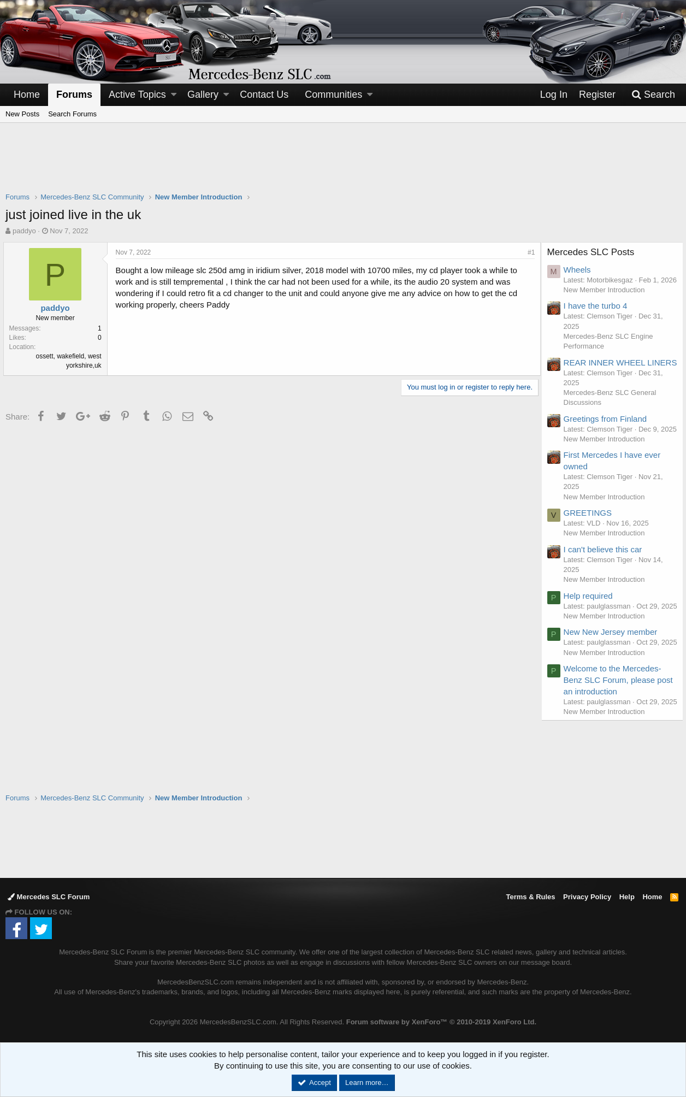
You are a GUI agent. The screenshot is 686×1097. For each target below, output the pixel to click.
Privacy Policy (587, 897)
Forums (74, 94)
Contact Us (264, 94)
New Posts (22, 114)
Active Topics (137, 94)
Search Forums (72, 114)
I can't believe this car (605, 580)
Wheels (580, 269)
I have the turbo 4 (598, 316)
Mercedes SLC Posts (593, 252)
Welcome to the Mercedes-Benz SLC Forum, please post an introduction (615, 731)
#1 (529, 252)
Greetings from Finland (608, 440)
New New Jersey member (613, 673)
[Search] (653, 95)
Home (27, 94)
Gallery (202, 94)
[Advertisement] (343, 164)
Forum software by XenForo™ (441, 1022)
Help (627, 897)
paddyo (24, 231)
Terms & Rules (530, 897)
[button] (173, 95)
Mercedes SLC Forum (49, 897)
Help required (591, 627)
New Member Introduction (607, 300)
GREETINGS (590, 544)
